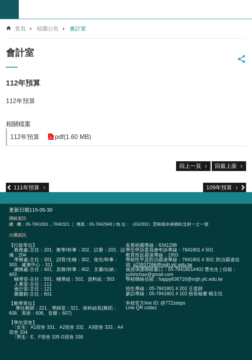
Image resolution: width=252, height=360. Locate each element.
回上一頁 (190, 166)
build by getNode (9, 9)
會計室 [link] (78, 28)
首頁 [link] (20, 28)
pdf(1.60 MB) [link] (72, 137)
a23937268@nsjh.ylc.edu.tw (162, 264)
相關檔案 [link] (18, 124)
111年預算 (27, 187)
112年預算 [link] (25, 137)
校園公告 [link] (48, 28)
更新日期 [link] (19, 210)
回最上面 (226, 166)
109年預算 (219, 187)
